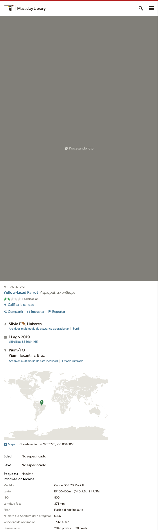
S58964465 (23, 341)
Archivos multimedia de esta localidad (33, 361)
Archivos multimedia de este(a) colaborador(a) (39, 328)
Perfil (76, 328)
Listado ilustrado (72, 361)
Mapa (9, 444)
